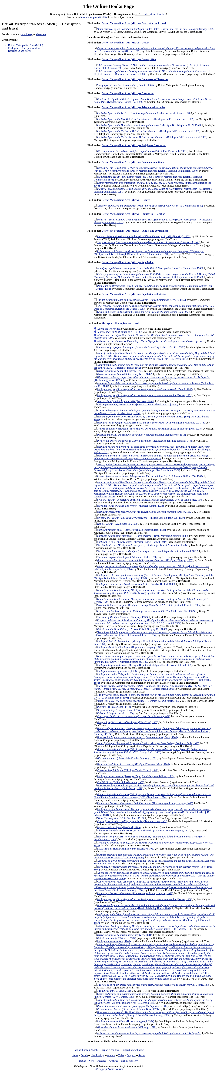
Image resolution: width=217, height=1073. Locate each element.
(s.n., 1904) (116, 938)
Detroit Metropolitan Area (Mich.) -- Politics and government (135, 230)
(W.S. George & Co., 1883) (150, 751)
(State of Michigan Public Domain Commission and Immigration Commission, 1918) (151, 457)
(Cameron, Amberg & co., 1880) (137, 737)
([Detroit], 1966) (125, 85)
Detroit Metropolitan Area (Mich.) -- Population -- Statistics (134, 294)
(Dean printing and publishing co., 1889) (151, 422)
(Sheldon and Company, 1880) (153, 886)
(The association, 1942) (114, 706)
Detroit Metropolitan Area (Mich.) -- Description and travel (134, 23)
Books (82, 1060)
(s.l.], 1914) (132, 1006)
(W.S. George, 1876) (153, 984)
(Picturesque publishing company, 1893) (145, 803)
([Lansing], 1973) (143, 236)
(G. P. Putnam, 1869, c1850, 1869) (150, 476)
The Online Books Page (108, 6)
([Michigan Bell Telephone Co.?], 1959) (145, 119)
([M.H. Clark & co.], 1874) (152, 796)
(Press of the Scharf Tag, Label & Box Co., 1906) (141, 347)
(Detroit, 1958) (144, 899)
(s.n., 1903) (114, 941)
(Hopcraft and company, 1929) (129, 647)
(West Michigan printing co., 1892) (154, 659)
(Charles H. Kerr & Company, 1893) (143, 830)
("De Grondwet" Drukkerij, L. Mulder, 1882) (152, 449)
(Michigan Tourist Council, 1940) (127, 770)
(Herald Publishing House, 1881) (154, 907)
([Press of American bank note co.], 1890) (137, 404)
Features (101, 1060)
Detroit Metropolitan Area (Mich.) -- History (126, 200)
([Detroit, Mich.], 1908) (153, 687)
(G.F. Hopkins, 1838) (154, 927)
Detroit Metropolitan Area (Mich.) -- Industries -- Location (133, 214)
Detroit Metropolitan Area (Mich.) (25, 45)
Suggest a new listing (133, 1050)
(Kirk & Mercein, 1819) (154, 356)
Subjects (131, 1055)
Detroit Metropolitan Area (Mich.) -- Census (125, 42)
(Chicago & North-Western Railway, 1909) (154, 1014)
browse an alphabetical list (93, 17)
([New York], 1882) (127, 722)
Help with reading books (85, 1050)
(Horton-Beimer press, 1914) (141, 434)
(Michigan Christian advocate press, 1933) (149, 428)
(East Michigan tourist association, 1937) (126, 848)
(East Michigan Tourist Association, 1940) (142, 545)
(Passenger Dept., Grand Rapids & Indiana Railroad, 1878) (147, 551)
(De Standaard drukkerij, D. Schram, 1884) (152, 812)
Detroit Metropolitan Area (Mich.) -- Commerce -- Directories (135, 79)
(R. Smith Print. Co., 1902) (149, 605)
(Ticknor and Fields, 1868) (127, 557)
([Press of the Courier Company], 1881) (127, 758)
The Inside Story (129, 1060)
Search (84, 1055)
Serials (141, 1055)
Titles (121, 1055)
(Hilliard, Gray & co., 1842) (124, 374)
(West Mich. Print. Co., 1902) (146, 611)
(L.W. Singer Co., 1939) (117, 523)
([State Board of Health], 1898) (136, 584)
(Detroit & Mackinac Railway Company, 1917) (152, 731)
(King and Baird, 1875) (118, 710)
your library (26, 34)
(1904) (120, 332)
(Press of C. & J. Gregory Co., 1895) (132, 629)
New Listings (97, 1055)
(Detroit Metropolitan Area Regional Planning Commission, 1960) (154, 169)
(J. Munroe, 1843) (119, 371)
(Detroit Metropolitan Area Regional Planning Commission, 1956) (143, 312)
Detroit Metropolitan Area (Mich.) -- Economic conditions (133, 162)
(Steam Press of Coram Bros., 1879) (128, 1009)
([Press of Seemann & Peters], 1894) (153, 634)
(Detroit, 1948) (145, 389)
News (91, 1060)
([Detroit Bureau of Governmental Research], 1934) (148, 242)
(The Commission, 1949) (150, 205)
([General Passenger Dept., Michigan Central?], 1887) (142, 536)
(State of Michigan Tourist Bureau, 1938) (131, 529)
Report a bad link (110, 1050)
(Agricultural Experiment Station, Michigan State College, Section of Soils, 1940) (148, 743)
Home (75, 1055)
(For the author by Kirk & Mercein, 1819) (153, 1001)
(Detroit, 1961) (144, 395)
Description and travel (19, 50)
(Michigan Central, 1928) (130, 505)
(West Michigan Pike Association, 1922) (154, 467)
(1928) (117, 671)
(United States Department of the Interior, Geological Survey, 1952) (155, 29)
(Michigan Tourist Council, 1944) (132, 542)
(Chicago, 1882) (145, 560)
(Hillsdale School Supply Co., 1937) (141, 517)
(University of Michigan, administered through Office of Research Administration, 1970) (149, 253)
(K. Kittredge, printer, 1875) (151, 591)
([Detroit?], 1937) (153, 621)
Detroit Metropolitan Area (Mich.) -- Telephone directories (133, 107)
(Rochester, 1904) (125, 401)
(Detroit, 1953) (144, 511)
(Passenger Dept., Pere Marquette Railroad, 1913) (135, 776)
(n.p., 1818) (126, 1027)
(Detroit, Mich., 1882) (152, 678)
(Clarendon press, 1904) (132, 821)
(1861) (133, 716)
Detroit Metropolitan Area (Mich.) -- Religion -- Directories (134, 145)
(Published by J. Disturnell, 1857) (154, 918)
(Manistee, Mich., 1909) (133, 764)
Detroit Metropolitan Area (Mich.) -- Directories (128, 93)
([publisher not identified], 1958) (143, 113)
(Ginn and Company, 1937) (122, 617)
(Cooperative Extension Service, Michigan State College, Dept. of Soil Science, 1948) (150, 499)
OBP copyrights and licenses (108, 1069)
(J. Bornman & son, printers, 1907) (138, 700)
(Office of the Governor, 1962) (120, 782)
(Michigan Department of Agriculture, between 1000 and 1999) (144, 665)
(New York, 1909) (119, 827)
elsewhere (41, 34)
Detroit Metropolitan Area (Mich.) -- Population (128, 262)
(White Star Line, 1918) (120, 818)
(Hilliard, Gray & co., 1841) (124, 935)
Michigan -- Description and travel (25, 48)
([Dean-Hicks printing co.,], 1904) (125, 1021)
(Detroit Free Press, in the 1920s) (142, 151)
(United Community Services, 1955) (141, 300)
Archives (113, 1060)
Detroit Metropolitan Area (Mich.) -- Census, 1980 (129, 59)
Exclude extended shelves (153, 14)
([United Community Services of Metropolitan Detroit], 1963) (154, 275)
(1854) (115, 713)
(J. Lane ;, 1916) (114, 990)
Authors (111, 1055)
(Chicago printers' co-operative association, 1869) (154, 875)
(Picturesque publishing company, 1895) (145, 440)
